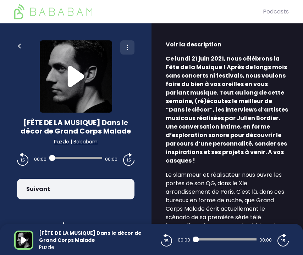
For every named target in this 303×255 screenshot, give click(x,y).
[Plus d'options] (127, 47)
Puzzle (61, 141)
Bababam (85, 141)
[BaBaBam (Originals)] (138, 12)
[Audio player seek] (75, 158)
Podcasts (276, 11)
